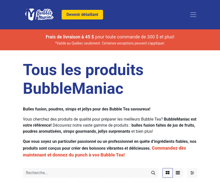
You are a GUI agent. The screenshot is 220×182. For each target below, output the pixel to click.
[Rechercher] (153, 173)
